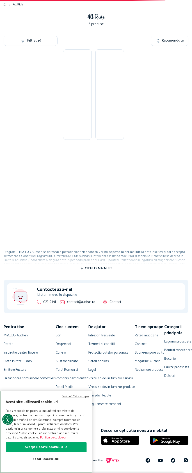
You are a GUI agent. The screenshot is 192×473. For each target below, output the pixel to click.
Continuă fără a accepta (75, 397)
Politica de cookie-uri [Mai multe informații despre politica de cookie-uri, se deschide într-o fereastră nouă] (53, 437)
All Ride (18, 4)
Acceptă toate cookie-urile (46, 447)
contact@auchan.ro (81, 302)
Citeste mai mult (98, 268)
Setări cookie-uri (46, 459)
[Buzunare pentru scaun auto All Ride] (110, 95)
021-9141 (49, 302)
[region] (46, 432)
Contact (115, 302)
